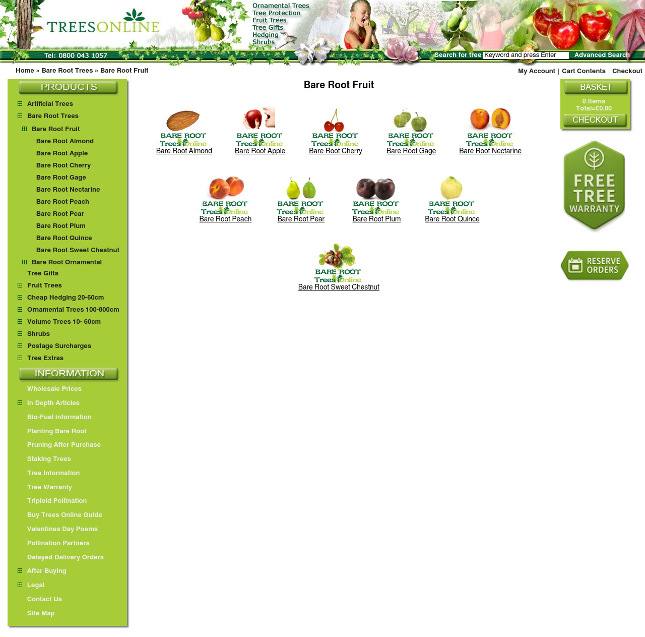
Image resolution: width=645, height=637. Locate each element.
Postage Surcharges (59, 346)
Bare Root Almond (65, 141)
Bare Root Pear (60, 214)
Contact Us (40, 599)
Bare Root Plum (61, 226)
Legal (31, 585)
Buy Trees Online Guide (60, 515)
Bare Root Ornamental (67, 262)
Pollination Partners (54, 543)
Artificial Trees (50, 104)
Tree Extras (45, 358)
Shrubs (38, 334)
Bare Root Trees (67, 71)
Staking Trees (44, 459)
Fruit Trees (44, 285)
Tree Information (49, 473)
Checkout (627, 71)
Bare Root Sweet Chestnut (77, 250)
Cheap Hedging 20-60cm (65, 298)
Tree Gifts (42, 273)
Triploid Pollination (52, 501)
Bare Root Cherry (63, 165)
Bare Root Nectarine (68, 190)
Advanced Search (602, 55)
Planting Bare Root (52, 431)
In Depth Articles (49, 403)
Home (25, 71)
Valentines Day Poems (58, 529)
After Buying (42, 571)
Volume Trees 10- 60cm (64, 322)
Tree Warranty (45, 487)
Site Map (36, 613)
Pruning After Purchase (59, 445)
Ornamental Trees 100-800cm (73, 310)
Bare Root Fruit (124, 71)
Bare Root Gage (61, 178)
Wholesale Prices (50, 389)
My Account (536, 71)
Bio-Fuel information (55, 417)
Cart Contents (584, 71)
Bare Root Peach (62, 202)
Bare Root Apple (62, 153)
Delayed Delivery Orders (61, 557)
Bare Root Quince (64, 238)
